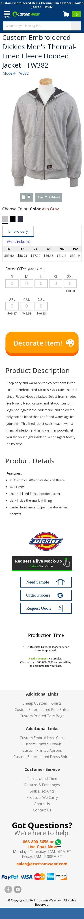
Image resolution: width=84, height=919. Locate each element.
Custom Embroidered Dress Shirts (42, 756)
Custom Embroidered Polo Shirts (42, 709)
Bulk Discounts (42, 791)
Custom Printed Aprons (42, 750)
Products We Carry (42, 797)
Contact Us (42, 810)
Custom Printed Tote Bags (42, 715)
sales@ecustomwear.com (42, 863)
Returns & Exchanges (42, 784)
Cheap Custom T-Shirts (42, 703)
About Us (42, 803)
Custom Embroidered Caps (42, 737)
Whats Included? (18, 241)
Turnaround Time (42, 778)
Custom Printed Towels (42, 744)
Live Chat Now (42, 846)
